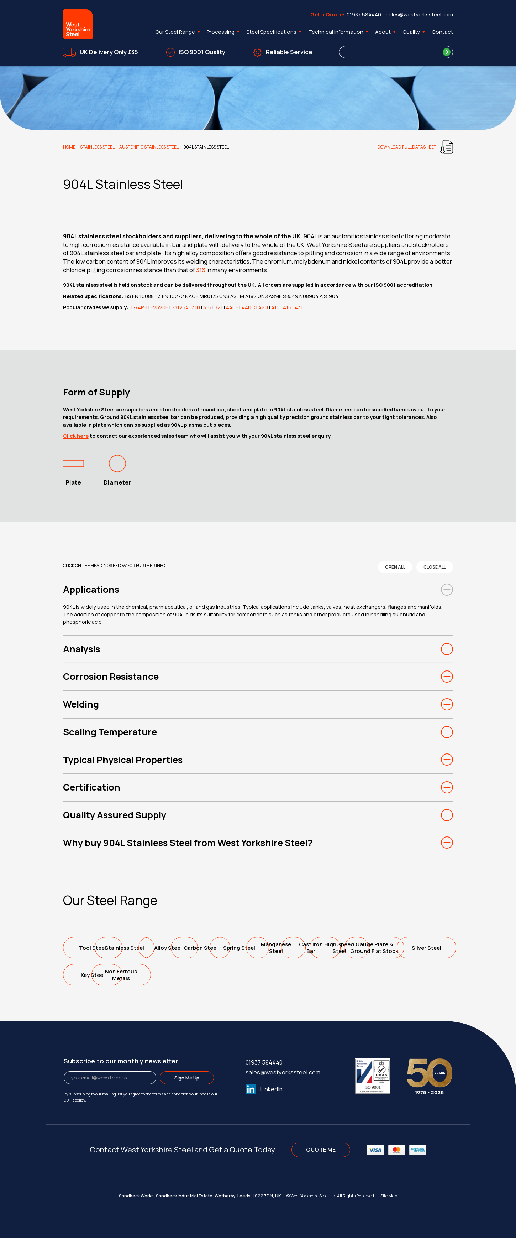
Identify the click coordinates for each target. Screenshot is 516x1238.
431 (299, 307)
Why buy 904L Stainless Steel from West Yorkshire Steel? (187, 842)
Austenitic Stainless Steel (149, 147)
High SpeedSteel (158, 975)
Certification (91, 787)
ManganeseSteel (415, 948)
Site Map (388, 1196)
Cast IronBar (93, 975)
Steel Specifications (274, 32)
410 (275, 307)
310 (196, 307)
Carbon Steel (286, 948)
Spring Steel (351, 948)
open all (395, 567)
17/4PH (139, 307)
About (386, 32)
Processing (224, 32)
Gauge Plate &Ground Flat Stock (222, 975)
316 (200, 270)
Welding (81, 704)
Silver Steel (286, 975)
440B (232, 307)
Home (69, 147)
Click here (76, 435)
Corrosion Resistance (111, 676)
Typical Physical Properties (123, 759)
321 (219, 307)
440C (248, 307)
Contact (442, 32)
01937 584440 (364, 14)
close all (434, 567)
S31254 (180, 307)
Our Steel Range (178, 32)
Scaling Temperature (110, 732)
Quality (414, 32)
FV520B (159, 307)
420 (263, 307)
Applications (91, 589)
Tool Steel (93, 948)
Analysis (81, 649)
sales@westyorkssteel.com (419, 14)
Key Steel (351, 975)
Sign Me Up (186, 1077)
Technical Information (338, 32)
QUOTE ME (321, 1150)
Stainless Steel (97, 147)
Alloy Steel (222, 948)
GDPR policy (74, 1100)
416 (287, 307)
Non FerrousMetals (415, 975)
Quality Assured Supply (114, 815)
